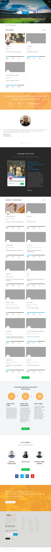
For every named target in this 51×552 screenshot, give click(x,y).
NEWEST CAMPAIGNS (13, 200)
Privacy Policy (31, 526)
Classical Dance (8, 363)
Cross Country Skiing (9, 334)
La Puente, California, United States (12, 304)
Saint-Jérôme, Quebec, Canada (32, 333)
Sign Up (25, 12)
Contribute (22, 183)
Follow (12, 539)
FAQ (29, 517)
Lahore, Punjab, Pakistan (10, 247)
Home (23, 517)
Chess (7, 248)
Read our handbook (10, 502)
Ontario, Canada (9, 333)
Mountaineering (29, 49)
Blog (22, 524)
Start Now (25, 428)
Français (37, 520)
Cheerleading (29, 363)
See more (25, 377)
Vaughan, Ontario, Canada (10, 218)
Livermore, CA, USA (9, 48)
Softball (7, 49)
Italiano (37, 531)
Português (38, 526)
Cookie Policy (31, 531)
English (37, 517)
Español (37, 522)
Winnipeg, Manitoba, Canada (11, 362)
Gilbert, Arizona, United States (32, 304)
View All (44, 30)
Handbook (30, 520)
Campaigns (23, 520)
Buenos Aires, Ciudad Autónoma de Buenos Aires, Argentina (37, 247)
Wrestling (28, 219)
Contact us (25, 469)
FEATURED (9, 30)
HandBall (7, 78)
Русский (37, 524)
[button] (4, 11)
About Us (23, 522)
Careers (23, 526)
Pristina (28, 48)
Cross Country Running (10, 277)
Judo (7, 219)
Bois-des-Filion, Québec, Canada (32, 362)
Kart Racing (29, 248)
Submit (15, 534)
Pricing (30, 524)
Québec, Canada (9, 77)
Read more (29, 190)
